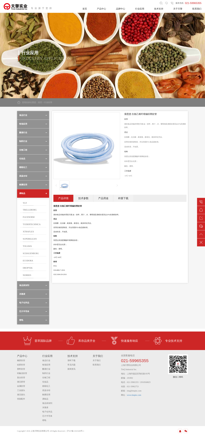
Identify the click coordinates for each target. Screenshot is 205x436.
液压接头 (21, 395)
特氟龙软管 (22, 373)
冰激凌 (45, 407)
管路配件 (21, 399)
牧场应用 (46, 365)
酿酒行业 (46, 369)
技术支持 (158, 9)
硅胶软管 (21, 365)
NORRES (27, 275)
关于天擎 (177, 9)
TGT (25, 203)
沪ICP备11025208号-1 (75, 431)
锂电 (44, 420)
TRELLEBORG (30, 210)
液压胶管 (21, 382)
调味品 (45, 399)
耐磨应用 (46, 395)
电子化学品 (47, 412)
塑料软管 (21, 369)
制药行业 (46, 373)
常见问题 (71, 365)
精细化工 (46, 386)
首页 (84, 9)
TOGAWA (27, 246)
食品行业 (46, 360)
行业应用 (139, 9)
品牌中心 (120, 9)
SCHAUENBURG (31, 253)
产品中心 (101, 9)
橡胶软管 (21, 360)
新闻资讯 (71, 369)
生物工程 (46, 378)
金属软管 (21, 386)
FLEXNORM (29, 217)
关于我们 (97, 360)
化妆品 (45, 382)
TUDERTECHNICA (32, 224)
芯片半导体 (47, 416)
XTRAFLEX (28, 231)
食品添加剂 (47, 403)
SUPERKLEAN (30, 239)
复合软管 (21, 378)
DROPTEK (28, 268)
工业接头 (21, 390)
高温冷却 (46, 390)
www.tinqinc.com (134, 395)
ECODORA (28, 260)
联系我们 (196, 9)
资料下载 (71, 360)
